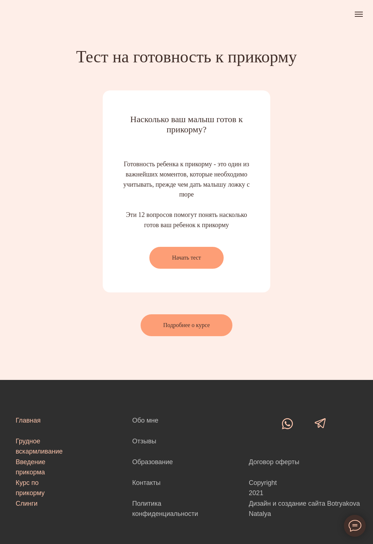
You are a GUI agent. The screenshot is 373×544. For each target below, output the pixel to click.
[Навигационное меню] (359, 14)
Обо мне (145, 420)
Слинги (27, 503)
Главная (28, 420)
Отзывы (144, 441)
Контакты (146, 482)
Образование (152, 462)
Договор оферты (274, 462)
